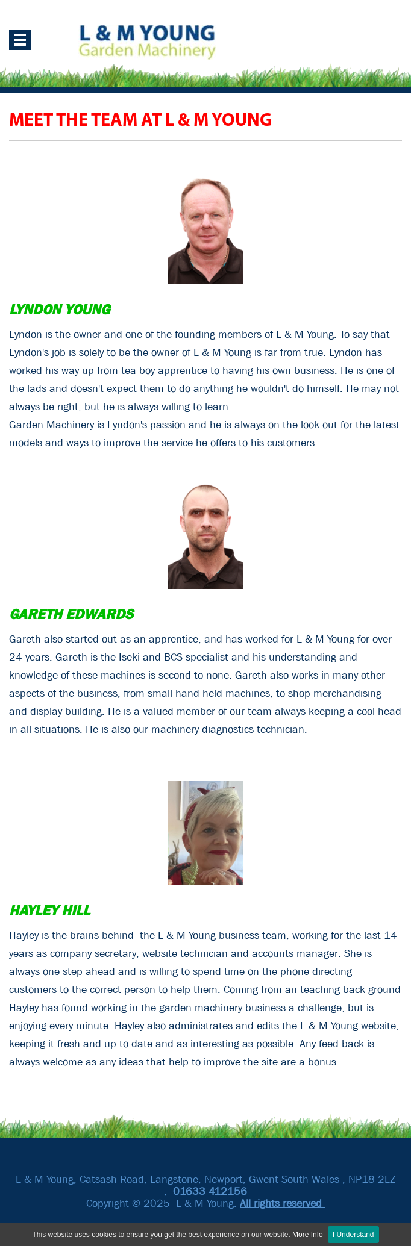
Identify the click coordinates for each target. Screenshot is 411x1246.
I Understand (353, 1234)
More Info (307, 1234)
